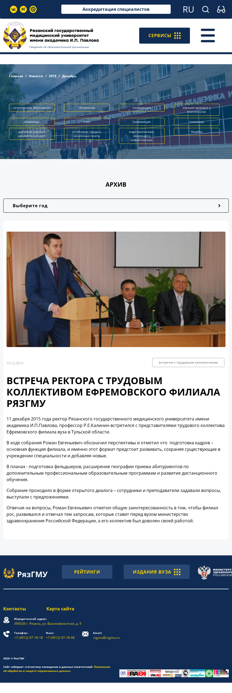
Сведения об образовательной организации (59, 47)
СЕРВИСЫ (164, 35)
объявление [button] (86, 107)
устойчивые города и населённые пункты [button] (86, 134)
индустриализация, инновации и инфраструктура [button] (142, 136)
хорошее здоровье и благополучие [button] (197, 110)
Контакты (14, 609)
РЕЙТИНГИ (87, 572)
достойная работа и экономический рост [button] (31, 134)
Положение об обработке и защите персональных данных (56, 669)
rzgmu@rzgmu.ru (106, 635)
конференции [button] (142, 107)
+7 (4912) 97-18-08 (60, 635)
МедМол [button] (196, 132)
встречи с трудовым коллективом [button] (188, 362)
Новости (36, 76)
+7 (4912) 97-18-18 (28, 635)
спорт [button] (87, 122)
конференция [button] (142, 122)
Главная (16, 76)
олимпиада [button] (196, 122)
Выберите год (30, 206)
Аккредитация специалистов (116, 9)
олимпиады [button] (32, 122)
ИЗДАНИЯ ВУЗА (156, 571)
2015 (52, 76)
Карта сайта (60, 609)
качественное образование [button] (31, 107)
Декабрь (69, 76)
